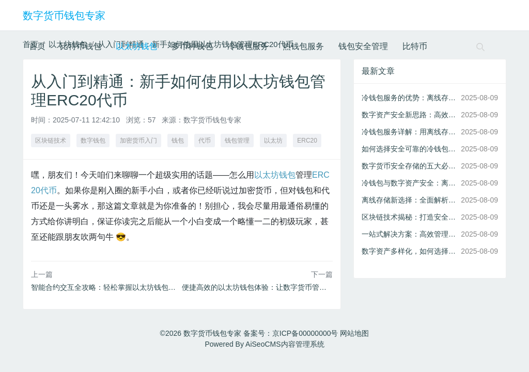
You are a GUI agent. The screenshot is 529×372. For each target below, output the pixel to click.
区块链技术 (50, 140)
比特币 (414, 46)
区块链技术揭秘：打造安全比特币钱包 (409, 217)
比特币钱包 (80, 46)
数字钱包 (93, 140)
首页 (37, 46)
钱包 (178, 140)
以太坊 (273, 140)
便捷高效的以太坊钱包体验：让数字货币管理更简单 (265, 287)
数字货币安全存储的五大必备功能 (409, 166)
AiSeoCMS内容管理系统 (284, 344)
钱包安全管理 (363, 46)
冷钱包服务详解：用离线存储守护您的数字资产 (409, 132)
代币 (204, 140)
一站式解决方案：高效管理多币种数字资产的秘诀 (409, 234)
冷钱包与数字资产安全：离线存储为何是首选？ (409, 183)
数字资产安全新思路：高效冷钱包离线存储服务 (409, 115)
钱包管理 (237, 140)
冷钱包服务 (248, 46)
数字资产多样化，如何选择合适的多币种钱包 (409, 251)
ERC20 (307, 140)
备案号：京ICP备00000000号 (290, 333)
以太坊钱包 (136, 46)
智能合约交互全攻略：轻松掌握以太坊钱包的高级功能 (118, 287)
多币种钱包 (192, 46)
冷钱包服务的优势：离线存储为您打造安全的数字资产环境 (409, 98)
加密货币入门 (138, 140)
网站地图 (354, 333)
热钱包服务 (303, 46)
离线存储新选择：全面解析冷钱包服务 (409, 200)
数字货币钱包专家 (64, 15)
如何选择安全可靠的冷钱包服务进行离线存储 (409, 149)
